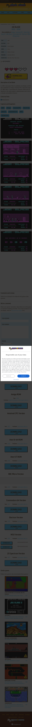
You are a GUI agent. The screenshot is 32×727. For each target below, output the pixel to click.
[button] (16, 379)
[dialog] (15, 363)
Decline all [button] (8, 376)
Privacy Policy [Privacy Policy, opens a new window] (23, 372)
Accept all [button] (23, 376)
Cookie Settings (17, 372)
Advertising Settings (17, 370)
